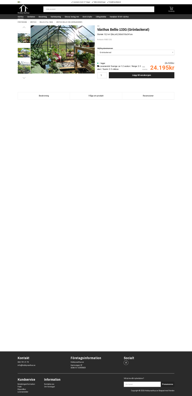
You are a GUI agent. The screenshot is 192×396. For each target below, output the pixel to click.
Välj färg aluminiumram (105, 48)
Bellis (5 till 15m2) (46, 22)
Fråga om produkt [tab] (96, 96)
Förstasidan (22, 22)
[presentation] (24, 38)
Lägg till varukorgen (141, 75)
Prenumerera (167, 384)
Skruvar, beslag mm (72, 16)
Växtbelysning (56, 16)
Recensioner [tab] (148, 96)
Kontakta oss (49, 384)
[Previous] (24, 27)
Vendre (171, 391)
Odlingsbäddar (101, 16)
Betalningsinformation (26, 384)
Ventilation (31, 16)
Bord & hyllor (87, 16)
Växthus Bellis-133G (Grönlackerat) (69, 22)
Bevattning (43, 16)
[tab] (24, 38)
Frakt (20, 387)
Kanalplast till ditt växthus (119, 16)
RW (98, 26)
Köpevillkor (22, 389)
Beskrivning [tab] (44, 96)
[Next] (24, 78)
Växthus (21, 16)
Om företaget (49, 387)
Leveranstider (23, 392)
